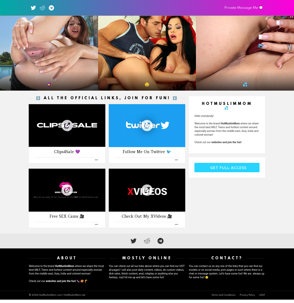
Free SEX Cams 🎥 (67, 219)
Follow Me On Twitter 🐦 (147, 155)
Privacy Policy (247, 298)
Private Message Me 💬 (243, 9)
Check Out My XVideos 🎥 (147, 219)
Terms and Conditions (224, 298)
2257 (262, 298)
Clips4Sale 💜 (67, 155)
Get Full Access (228, 170)
